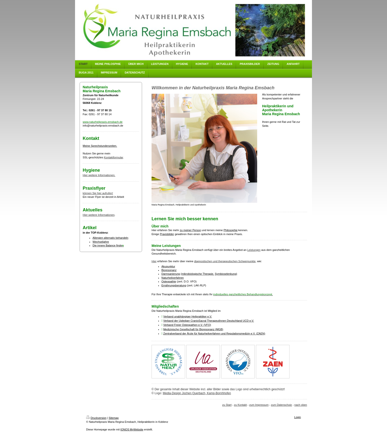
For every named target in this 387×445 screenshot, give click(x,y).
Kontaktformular (113, 157)
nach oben (300, 404)
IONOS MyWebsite (131, 429)
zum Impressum (259, 404)
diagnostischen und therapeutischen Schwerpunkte (224, 261)
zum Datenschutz (281, 404)
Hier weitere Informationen (99, 214)
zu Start (227, 404)
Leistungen (254, 249)
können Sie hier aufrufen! (98, 193)
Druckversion (96, 417)
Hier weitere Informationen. (99, 175)
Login (297, 417)
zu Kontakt (240, 404)
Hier (154, 261)
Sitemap (113, 417)
